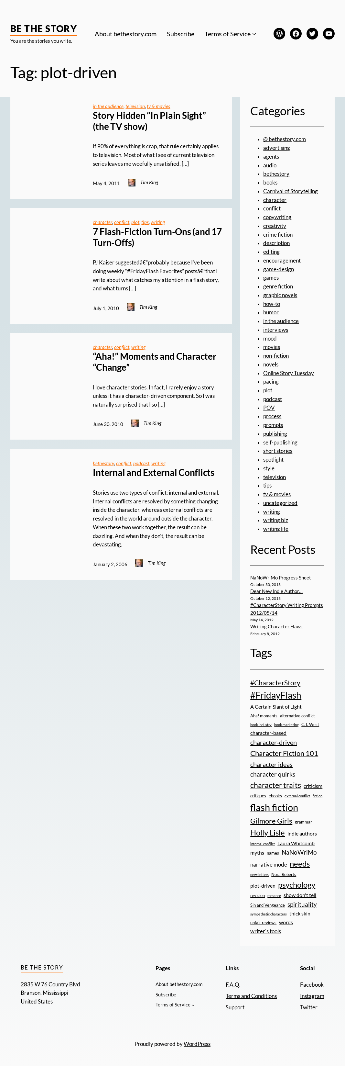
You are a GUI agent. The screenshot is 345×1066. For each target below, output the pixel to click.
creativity (274, 226)
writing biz (275, 520)
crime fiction (278, 234)
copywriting (277, 217)
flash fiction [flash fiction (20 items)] (274, 807)
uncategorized (280, 503)
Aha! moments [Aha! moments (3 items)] (263, 715)
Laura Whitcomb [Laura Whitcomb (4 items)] (296, 843)
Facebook (312, 985)
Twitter (309, 1007)
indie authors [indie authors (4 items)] (302, 833)
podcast (141, 463)
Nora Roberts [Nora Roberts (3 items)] (283, 874)
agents (271, 156)
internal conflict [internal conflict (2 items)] (262, 844)
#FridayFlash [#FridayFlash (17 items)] (275, 695)
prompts (273, 425)
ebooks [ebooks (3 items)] (275, 795)
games (271, 278)
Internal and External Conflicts (153, 472)
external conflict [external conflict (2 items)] (297, 796)
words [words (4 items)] (286, 922)
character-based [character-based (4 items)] (268, 733)
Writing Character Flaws (276, 626)
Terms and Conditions (251, 996)
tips (145, 222)
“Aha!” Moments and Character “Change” (154, 362)
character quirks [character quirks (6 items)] (272, 774)
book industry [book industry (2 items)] (261, 725)
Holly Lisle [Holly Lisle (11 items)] (267, 832)
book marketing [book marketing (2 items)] (286, 725)
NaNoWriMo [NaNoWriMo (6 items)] (299, 852)
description (276, 243)
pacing (271, 381)
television (135, 106)
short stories (277, 451)
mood (270, 338)
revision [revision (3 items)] (257, 895)
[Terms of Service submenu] (254, 34)
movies (271, 347)
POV (269, 408)
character (102, 222)
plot (135, 222)
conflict (121, 222)
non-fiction (276, 356)
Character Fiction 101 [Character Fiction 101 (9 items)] (284, 753)
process (272, 416)
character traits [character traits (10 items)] (275, 785)
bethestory (103, 463)
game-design (278, 269)
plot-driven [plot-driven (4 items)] (262, 886)
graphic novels (280, 295)
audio (269, 165)
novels (270, 364)
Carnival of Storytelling (290, 191)
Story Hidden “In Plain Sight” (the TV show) (149, 121)
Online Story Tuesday (288, 373)
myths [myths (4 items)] (257, 853)
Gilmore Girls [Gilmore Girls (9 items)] (271, 820)
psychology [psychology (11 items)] (296, 884)
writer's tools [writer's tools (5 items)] (265, 931)
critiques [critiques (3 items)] (258, 795)
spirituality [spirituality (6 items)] (302, 904)
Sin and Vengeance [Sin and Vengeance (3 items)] (267, 905)
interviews (275, 330)
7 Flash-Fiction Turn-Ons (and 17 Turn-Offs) (157, 237)
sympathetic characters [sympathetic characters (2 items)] (268, 914)
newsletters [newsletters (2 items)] (259, 874)
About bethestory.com (125, 34)
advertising (276, 148)
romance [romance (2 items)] (274, 895)
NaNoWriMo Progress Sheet (280, 577)
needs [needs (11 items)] (300, 863)
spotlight (273, 459)
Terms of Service (228, 34)
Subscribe (180, 34)
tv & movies (158, 106)
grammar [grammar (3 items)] (303, 822)
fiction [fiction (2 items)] (317, 796)
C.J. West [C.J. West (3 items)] (310, 724)
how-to (271, 304)
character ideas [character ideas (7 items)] (271, 764)
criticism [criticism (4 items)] (313, 786)
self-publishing (280, 442)
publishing (275, 434)
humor (271, 312)
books (270, 182)
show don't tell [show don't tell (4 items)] (300, 895)
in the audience (108, 106)
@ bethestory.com (284, 139)
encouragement (282, 260)
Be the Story (43, 28)
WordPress (197, 1044)
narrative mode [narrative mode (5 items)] (268, 864)
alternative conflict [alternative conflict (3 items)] (297, 715)
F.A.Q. (233, 985)
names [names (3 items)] (273, 853)
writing (158, 222)
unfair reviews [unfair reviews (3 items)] (263, 922)
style (269, 468)
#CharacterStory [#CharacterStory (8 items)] (275, 683)
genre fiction (278, 286)
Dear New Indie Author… (276, 591)
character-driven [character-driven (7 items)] (273, 742)
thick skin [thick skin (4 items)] (299, 913)
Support (235, 1007)
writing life (275, 529)
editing (271, 252)
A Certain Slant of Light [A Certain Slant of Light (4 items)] (276, 707)
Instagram (312, 996)
